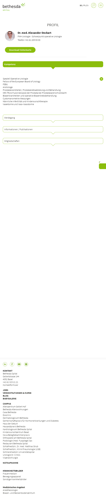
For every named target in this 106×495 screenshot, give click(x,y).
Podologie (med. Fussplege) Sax (17, 440)
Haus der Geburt (10, 423)
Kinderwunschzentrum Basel (16, 432)
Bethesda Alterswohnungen (15, 409)
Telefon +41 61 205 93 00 (29, 40)
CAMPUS (7, 403)
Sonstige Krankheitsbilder (15, 479)
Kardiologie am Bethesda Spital (17, 429)
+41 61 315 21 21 (10, 382)
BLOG (5, 395)
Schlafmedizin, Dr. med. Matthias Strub (20, 446)
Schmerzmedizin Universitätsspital (19, 452)
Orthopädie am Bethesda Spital (17, 437)
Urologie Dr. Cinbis (11, 454)
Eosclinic (7, 415)
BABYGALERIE (9, 398)
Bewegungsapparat (12, 476)
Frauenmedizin (10, 473)
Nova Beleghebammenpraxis (16, 434)
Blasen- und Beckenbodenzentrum (19, 492)
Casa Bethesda (9, 412)
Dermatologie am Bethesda (15, 417)
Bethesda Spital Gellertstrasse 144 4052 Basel (11, 376)
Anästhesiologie (10, 490)
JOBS (5, 390)
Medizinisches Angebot (14, 487)
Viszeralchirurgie (10, 457)
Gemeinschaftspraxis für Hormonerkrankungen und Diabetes (31, 420)
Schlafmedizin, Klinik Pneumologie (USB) (21, 449)
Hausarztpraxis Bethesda (14, 426)
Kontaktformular (10, 384)
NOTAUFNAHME (10, 462)
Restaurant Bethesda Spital (15, 443)
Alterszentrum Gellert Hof (14, 406)
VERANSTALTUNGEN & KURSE (17, 392)
